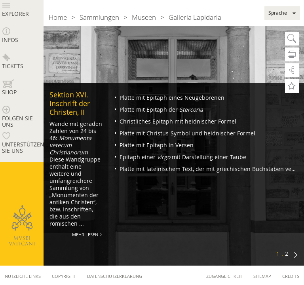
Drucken (292, 54)
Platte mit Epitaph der (160, 109)
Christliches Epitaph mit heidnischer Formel (177, 121)
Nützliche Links (23, 276)
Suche (292, 39)
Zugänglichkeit (224, 276)
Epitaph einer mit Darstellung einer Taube (182, 157)
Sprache (277, 13)
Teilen (292, 70)
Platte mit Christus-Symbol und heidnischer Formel (186, 133)
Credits (290, 276)
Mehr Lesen (85, 235)
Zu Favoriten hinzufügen (292, 86)
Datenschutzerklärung (114, 276)
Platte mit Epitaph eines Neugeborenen (171, 97)
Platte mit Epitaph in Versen (156, 145)
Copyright (64, 276)
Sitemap (262, 276)
